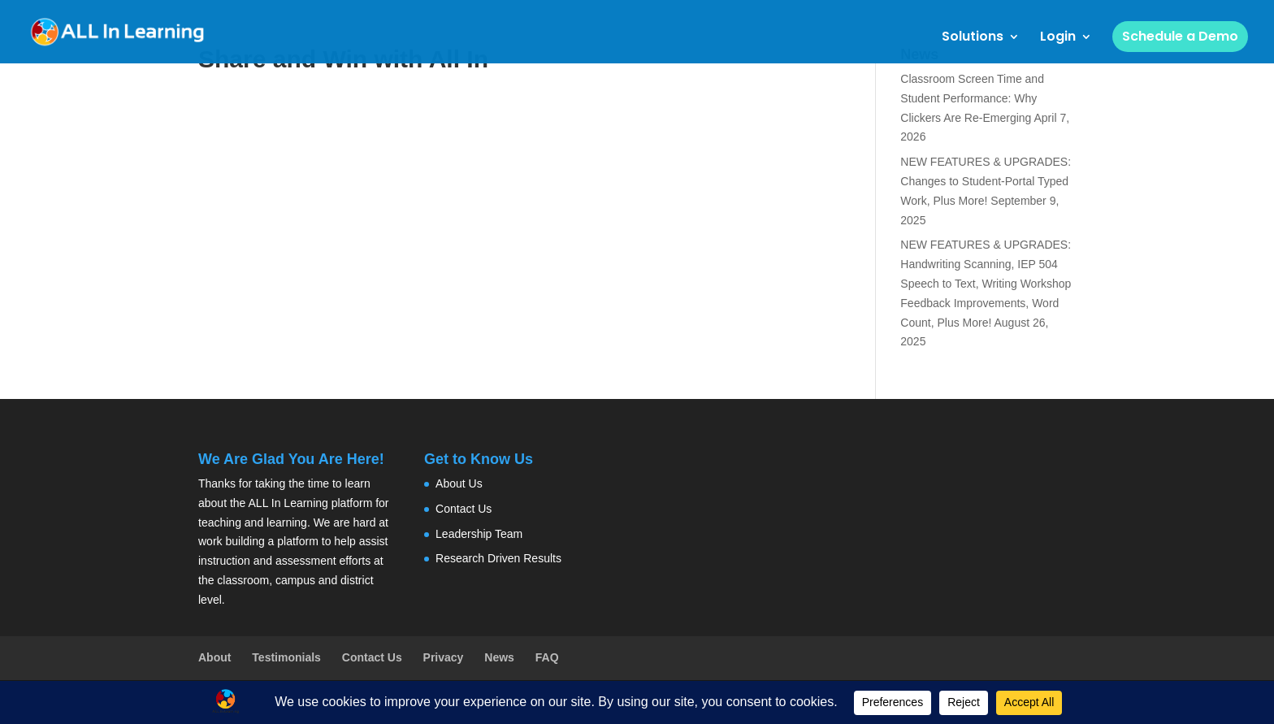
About (214, 657)
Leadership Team (479, 533)
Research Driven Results (498, 558)
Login (1058, 38)
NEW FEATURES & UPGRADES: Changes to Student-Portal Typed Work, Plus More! (985, 181)
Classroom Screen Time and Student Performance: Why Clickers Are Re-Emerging (972, 98)
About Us (459, 483)
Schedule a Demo (1180, 36)
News (499, 657)
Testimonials (286, 657)
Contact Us (464, 508)
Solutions (972, 38)
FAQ (547, 657)
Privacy (443, 657)
